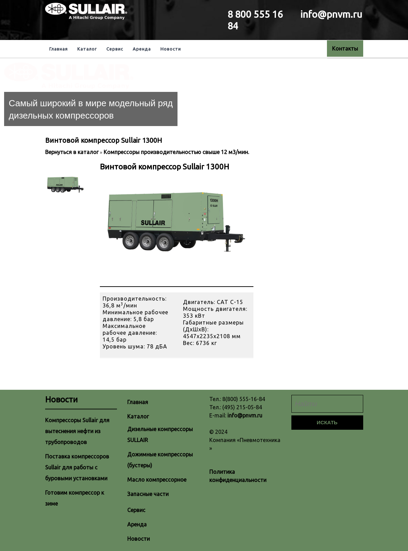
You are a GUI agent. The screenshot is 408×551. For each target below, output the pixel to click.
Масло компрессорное (156, 480)
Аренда (142, 48)
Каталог (87, 48)
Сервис (114, 48)
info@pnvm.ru (244, 415)
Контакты (345, 48)
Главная (58, 48)
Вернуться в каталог (72, 152)
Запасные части (148, 494)
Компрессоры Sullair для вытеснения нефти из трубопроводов (77, 431)
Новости (170, 48)
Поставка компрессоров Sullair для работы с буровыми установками (77, 467)
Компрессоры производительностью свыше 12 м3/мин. (176, 152)
